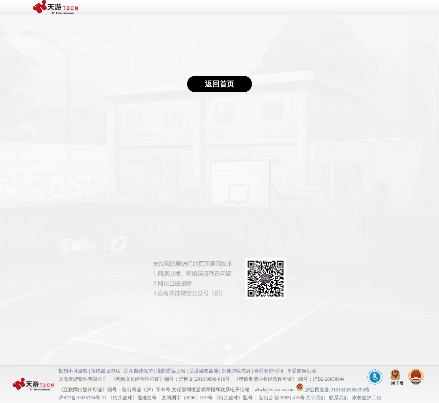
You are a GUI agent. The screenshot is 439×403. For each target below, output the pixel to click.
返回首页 (219, 84)
